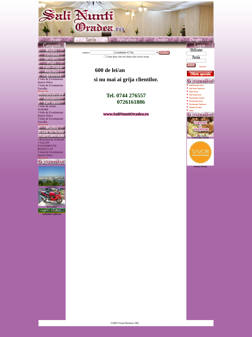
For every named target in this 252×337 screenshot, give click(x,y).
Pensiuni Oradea (195, 107)
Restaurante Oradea (196, 98)
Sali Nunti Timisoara (197, 88)
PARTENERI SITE (196, 85)
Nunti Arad (193, 92)
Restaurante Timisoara (197, 104)
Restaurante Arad (195, 101)
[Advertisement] (52, 267)
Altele (191, 110)
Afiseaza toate (43, 91)
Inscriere (202, 67)
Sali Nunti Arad (195, 95)
